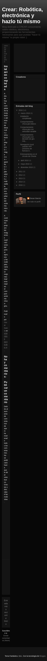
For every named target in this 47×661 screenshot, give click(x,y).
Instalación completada (25, 117)
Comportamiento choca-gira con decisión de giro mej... (27, 138)
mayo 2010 (25, 164)
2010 (21, 110)
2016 (21, 185)
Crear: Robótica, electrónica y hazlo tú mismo (22, 15)
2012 (21, 175)
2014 (21, 182)
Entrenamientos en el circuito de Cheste (28, 155)
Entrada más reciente (6, 609)
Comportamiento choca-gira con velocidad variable (28, 129)
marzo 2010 (25, 113)
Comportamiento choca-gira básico (28, 123)
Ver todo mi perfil (33, 202)
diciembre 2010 (27, 167)
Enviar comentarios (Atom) (6, 638)
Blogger (42, 656)
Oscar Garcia (35, 198)
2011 (21, 172)
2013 (21, 178)
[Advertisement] (23, 577)
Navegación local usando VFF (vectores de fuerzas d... (27, 148)
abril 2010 (25, 160)
